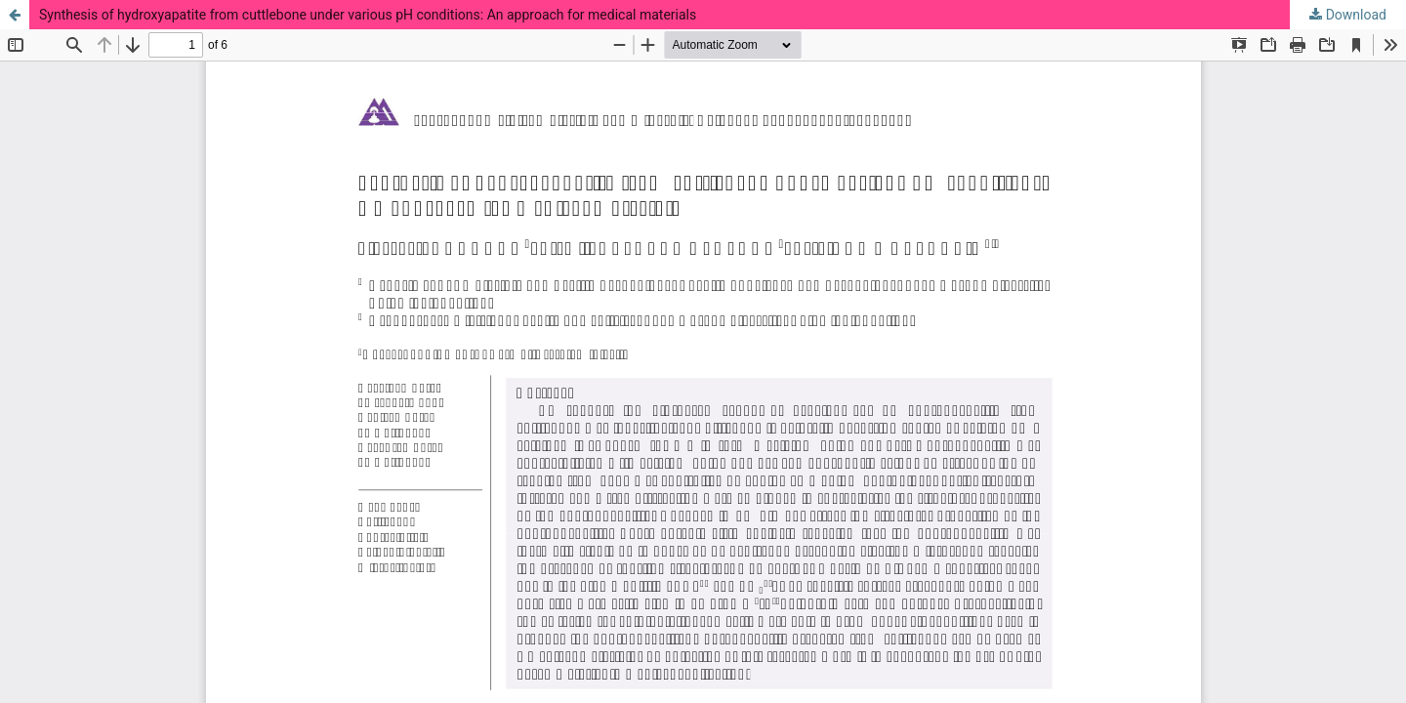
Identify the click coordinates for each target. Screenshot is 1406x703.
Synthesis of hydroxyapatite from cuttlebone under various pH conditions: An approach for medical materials (367, 14)
